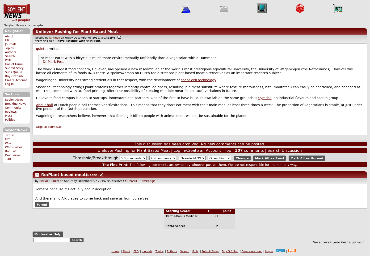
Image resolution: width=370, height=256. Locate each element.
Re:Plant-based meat (63, 174)
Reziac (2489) (49, 181)
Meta (8, 115)
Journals (10, 44)
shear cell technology (198, 80)
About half (44, 105)
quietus (42, 49)
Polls (8, 60)
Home (115, 251)
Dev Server (13, 155)
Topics (9, 48)
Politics (10, 119)
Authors (10, 52)
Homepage (147, 181)
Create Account (16, 80)
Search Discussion (285, 150)
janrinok (54, 37)
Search (10, 56)
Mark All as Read (269, 158)
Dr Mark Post (53, 62)
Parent (42, 204)
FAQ (7, 40)
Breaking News (15, 103)
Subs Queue (13, 72)
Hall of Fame (14, 64)
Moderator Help (47, 234)
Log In (9, 84)
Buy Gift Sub (14, 76)
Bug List (11, 151)
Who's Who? (13, 147)
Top (228, 150)
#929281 (131, 181)
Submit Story (14, 68)
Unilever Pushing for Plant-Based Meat (76, 31)
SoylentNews (16, 13)
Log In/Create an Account (197, 150)
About (9, 36)
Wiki (8, 143)
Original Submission (49, 126)
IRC (7, 139)
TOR (8, 159)
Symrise (264, 98)
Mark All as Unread (306, 158)
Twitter (9, 135)
